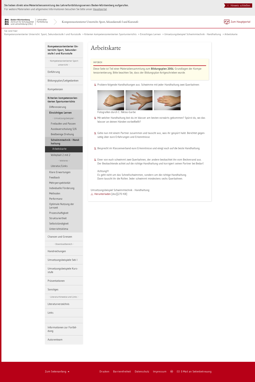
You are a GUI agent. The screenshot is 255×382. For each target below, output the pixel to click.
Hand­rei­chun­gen (57, 251)
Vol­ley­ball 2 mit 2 (60, 155)
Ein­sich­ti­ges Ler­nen (150, 34)
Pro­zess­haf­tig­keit (58, 213)
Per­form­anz (55, 198)
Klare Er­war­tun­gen (59, 172)
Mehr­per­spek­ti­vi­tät (59, 182)
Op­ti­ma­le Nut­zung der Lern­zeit (61, 205)
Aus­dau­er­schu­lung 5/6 (64, 129)
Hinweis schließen (238, 5)
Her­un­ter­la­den (102, 194)
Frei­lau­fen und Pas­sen (63, 123)
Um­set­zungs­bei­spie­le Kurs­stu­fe (63, 270)
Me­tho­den (54, 193)
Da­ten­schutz (142, 371)
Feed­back (54, 177)
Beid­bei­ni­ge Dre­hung (62, 134)
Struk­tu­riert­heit (58, 218)
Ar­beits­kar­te (231, 34)
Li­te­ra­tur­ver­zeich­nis (58, 304)
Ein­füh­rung (54, 72)
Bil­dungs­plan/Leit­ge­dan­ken (63, 80)
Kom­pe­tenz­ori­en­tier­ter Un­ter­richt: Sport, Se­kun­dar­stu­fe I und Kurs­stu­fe (100, 21)
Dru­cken (104, 371)
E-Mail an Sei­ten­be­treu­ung (194, 371)
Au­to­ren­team (55, 339)
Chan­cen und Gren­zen (60, 236)
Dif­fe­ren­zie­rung (57, 107)
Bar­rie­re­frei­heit (122, 371)
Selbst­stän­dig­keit (59, 223)
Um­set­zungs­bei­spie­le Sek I (62, 260)
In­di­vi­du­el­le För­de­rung (61, 188)
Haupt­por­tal (100, 9)
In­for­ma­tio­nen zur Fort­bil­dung (62, 329)
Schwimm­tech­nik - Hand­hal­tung (65, 141)
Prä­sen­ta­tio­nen (56, 280)
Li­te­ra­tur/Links (59, 166)
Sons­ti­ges (53, 289)
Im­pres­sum (159, 371)
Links (50, 312)
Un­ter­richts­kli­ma (58, 229)
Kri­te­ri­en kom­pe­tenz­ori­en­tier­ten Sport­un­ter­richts (110, 34)
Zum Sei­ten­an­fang (57, 371)
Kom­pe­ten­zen (55, 89)
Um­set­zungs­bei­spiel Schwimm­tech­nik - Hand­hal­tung (192, 34)
